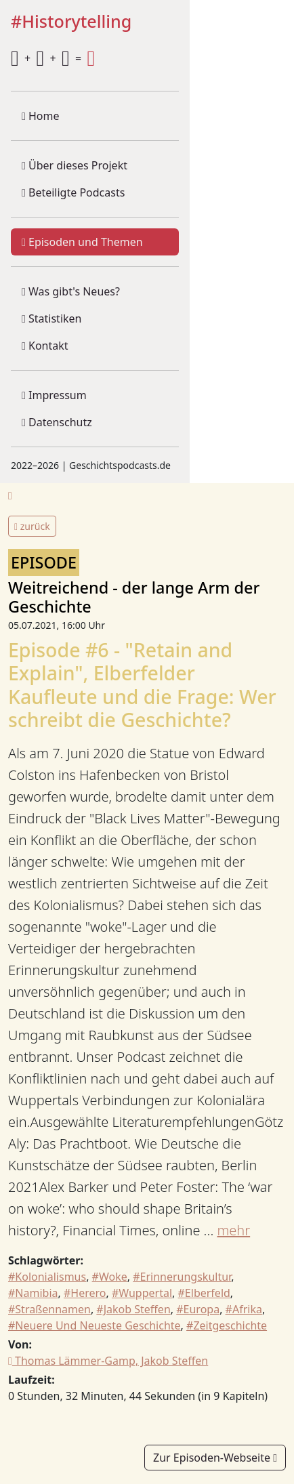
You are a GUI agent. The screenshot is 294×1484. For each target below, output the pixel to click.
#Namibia (33, 1292)
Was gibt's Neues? (71, 291)
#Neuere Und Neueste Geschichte (94, 1325)
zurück (32, 526)
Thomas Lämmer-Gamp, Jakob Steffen (108, 1360)
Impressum (54, 395)
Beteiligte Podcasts (73, 192)
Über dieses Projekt (74, 165)
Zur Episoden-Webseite (215, 1457)
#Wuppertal (142, 1292)
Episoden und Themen (82, 241)
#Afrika (244, 1309)
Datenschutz (57, 422)
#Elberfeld (204, 1292)
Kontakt (45, 345)
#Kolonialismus (47, 1276)
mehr (233, 1230)
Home (41, 115)
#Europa (197, 1309)
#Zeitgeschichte (226, 1325)
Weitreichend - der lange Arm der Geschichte (133, 597)
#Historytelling (71, 22)
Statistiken (51, 318)
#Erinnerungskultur (182, 1276)
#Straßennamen (49, 1309)
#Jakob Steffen (133, 1309)
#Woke (109, 1276)
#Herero (85, 1292)
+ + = (53, 58)
